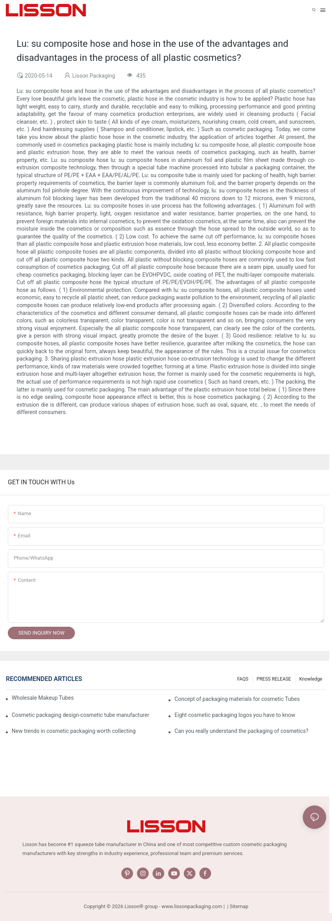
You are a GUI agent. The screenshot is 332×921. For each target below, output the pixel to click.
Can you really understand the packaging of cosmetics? (241, 731)
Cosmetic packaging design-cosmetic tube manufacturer (80, 715)
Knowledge (310, 679)
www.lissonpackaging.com (192, 906)
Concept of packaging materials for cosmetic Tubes (237, 699)
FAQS (243, 679)
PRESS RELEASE (274, 679)
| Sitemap (237, 906)
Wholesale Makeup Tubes (43, 698)
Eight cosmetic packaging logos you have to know (234, 715)
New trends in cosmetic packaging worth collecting (74, 731)
